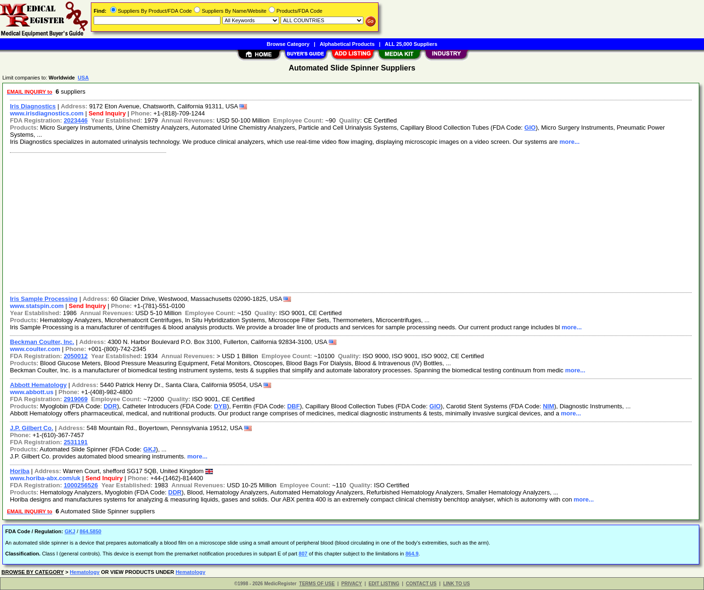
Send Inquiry (107, 113)
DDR (110, 406)
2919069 (76, 399)
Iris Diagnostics (33, 106)
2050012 (76, 356)
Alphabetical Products (347, 44)
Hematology (84, 572)
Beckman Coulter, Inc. (42, 341)
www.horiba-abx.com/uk (45, 478)
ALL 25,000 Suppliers (411, 44)
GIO (530, 127)
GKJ (149, 449)
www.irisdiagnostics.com (47, 113)
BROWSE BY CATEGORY (32, 572)
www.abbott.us (31, 392)
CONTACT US (421, 583)
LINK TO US (456, 583)
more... (569, 141)
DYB (220, 406)
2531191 (76, 442)
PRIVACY (351, 583)
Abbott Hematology (38, 384)
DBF (293, 406)
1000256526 (81, 485)
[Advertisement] (290, 221)
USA (83, 77)
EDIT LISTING (384, 583)
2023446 (76, 120)
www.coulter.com (35, 348)
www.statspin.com (37, 305)
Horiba (19, 471)
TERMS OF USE (316, 583)
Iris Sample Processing (44, 298)
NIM (548, 406)
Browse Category (288, 44)
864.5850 (90, 531)
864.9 (412, 553)
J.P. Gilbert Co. (31, 427)
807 (303, 553)
